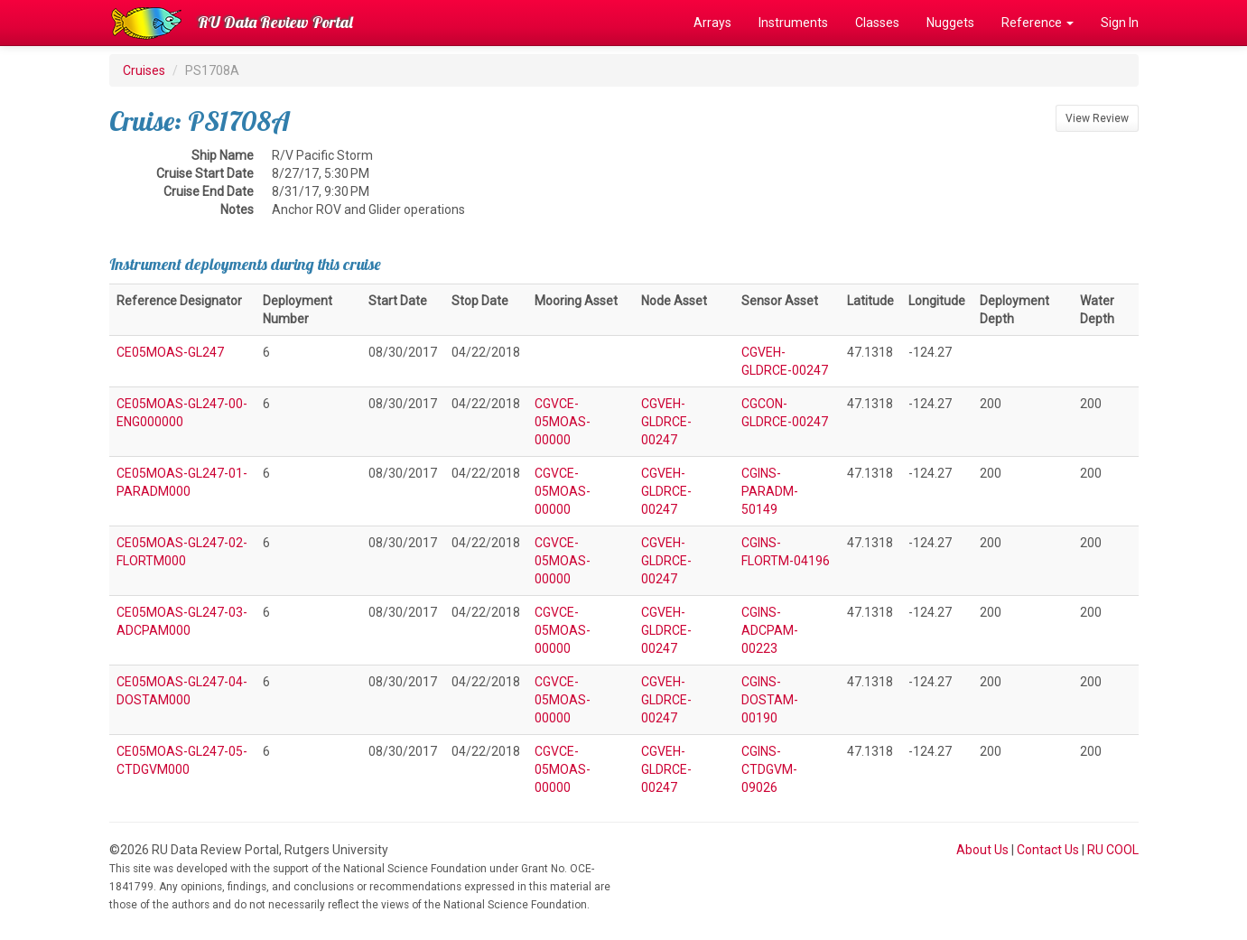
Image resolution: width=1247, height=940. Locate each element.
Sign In (1120, 22)
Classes (877, 22)
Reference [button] (1037, 22)
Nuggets (950, 22)
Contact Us (1048, 849)
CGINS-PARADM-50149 (769, 491)
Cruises (144, 70)
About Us (982, 849)
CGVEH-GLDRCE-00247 (666, 421)
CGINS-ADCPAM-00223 (769, 630)
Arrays (712, 22)
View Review (1097, 118)
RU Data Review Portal (275, 22)
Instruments (793, 22)
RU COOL (1113, 849)
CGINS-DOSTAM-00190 (769, 700)
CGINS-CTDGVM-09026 (769, 769)
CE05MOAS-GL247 (170, 352)
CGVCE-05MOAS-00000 (563, 421)
